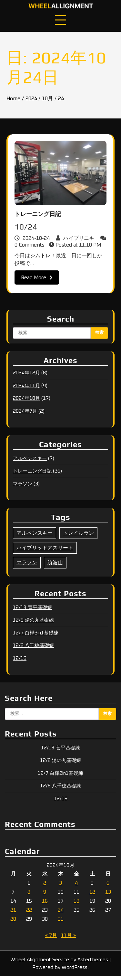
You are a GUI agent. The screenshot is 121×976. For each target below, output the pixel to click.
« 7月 (51, 935)
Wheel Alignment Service (39, 959)
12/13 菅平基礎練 (32, 607)
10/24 (26, 226)
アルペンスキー (30, 458)
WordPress (74, 967)
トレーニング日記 (38, 214)
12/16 (19, 658)
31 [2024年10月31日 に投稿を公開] (61, 919)
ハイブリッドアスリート (44, 547)
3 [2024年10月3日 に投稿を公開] (60, 883)
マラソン (22, 484)
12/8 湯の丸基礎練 (33, 620)
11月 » (68, 935)
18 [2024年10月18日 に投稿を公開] (76, 901)
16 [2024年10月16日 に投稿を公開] (45, 901)
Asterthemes (92, 959)
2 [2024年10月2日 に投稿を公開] (44, 883)
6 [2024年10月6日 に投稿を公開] (107, 883)
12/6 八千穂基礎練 (33, 645)
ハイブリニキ (76, 238)
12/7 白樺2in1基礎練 (35, 633)
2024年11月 (26, 385)
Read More (37, 277)
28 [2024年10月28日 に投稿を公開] (13, 919)
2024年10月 (26, 398)
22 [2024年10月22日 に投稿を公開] (29, 910)
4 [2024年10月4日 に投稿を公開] (76, 883)
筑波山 (55, 562)
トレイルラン (78, 533)
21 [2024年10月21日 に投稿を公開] (13, 910)
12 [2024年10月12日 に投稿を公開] (92, 892)
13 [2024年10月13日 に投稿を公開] (108, 892)
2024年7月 (25, 411)
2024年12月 (26, 373)
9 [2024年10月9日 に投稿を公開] (44, 892)
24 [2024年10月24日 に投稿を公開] (61, 910)
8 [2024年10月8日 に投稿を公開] (28, 892)
